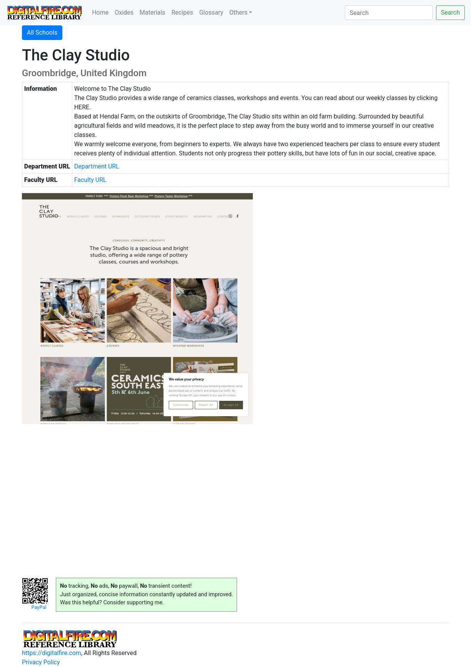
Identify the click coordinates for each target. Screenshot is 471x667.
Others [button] (238, 12)
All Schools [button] (42, 32)
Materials (152, 12)
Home (100, 12)
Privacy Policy (41, 662)
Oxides (124, 12)
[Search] (389, 12)
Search (450, 12)
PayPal (38, 607)
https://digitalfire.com (51, 653)
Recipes (182, 12)
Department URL (96, 166)
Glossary (211, 12)
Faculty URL (90, 179)
